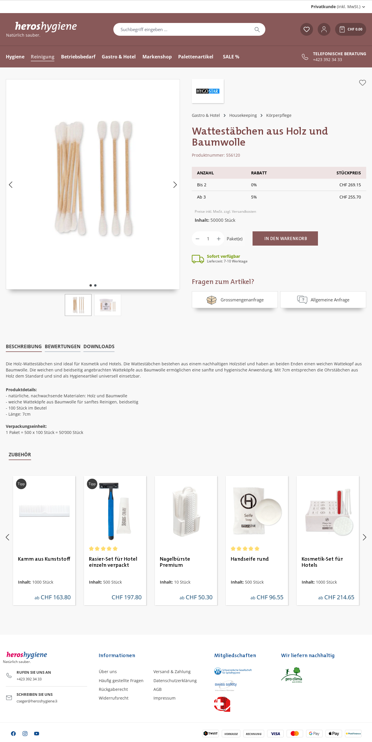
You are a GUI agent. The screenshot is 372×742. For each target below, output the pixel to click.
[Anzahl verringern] (197, 238)
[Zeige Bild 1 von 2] (91, 285)
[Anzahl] (208, 238)
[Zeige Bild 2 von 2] (95, 285)
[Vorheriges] (10, 184)
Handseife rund (250, 559)
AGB (157, 689)
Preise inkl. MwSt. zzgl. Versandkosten (225, 211)
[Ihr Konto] (324, 29)
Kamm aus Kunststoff (44, 559)
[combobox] (181, 29)
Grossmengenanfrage (234, 299)
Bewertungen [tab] (63, 346)
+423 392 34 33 (327, 59)
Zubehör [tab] (20, 454)
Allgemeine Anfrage (323, 299)
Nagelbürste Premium (175, 562)
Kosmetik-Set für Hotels (322, 562)
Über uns (108, 671)
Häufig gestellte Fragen (121, 680)
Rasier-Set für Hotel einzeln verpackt (113, 562)
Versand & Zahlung (172, 671)
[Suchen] (257, 29)
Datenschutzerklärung (175, 680)
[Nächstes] (175, 184)
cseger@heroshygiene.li (37, 701)
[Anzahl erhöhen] (218, 238)
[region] (93, 197)
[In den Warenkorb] (285, 238)
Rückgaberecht (113, 689)
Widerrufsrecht (113, 698)
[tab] (24, 347)
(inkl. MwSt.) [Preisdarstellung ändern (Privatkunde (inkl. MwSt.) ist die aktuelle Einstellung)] (335, 6)
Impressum (164, 698)
